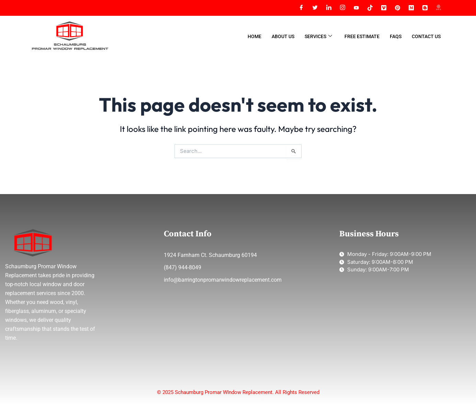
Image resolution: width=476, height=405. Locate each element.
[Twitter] (315, 8)
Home (254, 36)
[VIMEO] (383, 8)
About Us (283, 36)
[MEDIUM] (411, 8)
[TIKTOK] (370, 8)
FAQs (395, 36)
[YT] (356, 8)
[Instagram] (342, 8)
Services (318, 37)
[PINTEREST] (397, 8)
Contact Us (426, 36)
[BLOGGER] (425, 8)
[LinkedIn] (329, 8)
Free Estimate (361, 36)
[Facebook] (301, 8)
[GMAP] (438, 8)
